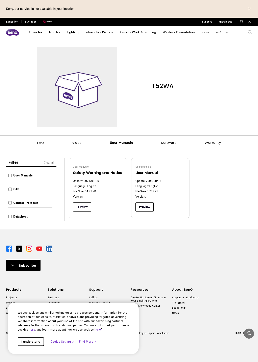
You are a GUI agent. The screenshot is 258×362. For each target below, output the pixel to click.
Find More (88, 341)
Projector (35, 32)
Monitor (54, 32)
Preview (82, 207)
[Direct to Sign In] (249, 20)
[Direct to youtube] (39, 248)
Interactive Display (99, 32)
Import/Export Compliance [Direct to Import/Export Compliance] (154, 333)
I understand (30, 342)
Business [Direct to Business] (53, 297)
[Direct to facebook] (9, 248)
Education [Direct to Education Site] (12, 21)
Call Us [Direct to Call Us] (93, 297)
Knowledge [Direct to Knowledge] (225, 21)
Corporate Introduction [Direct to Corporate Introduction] (186, 297)
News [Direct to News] (175, 313)
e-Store (222, 32)
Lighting (73, 32)
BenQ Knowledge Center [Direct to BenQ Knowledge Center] (145, 305)
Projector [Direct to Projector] (11, 297)
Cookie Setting (62, 341)
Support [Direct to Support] (207, 21)
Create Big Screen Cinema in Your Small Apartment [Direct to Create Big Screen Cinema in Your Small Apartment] (148, 299)
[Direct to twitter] (19, 248)
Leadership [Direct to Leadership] (178, 307)
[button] (249, 334)
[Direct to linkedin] (49, 248)
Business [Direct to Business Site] (31, 21)
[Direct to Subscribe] (23, 265)
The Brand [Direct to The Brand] (178, 302)
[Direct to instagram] (29, 248)
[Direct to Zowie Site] (46, 21)
